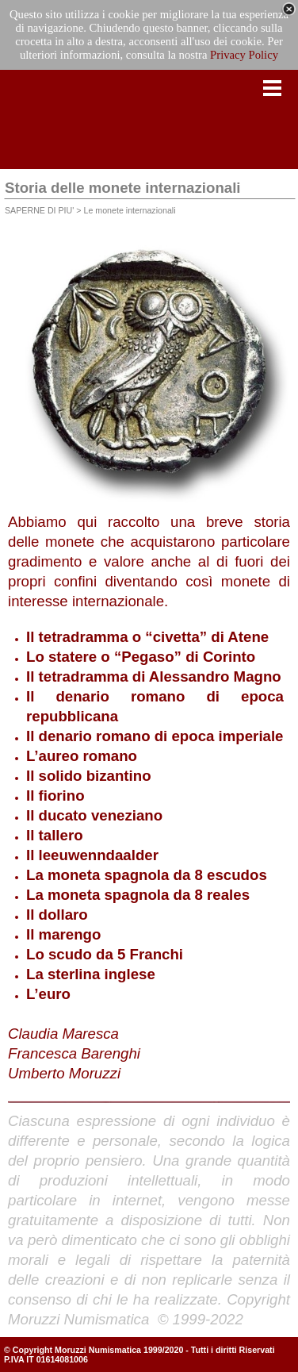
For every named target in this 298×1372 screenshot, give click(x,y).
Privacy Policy (244, 54)
